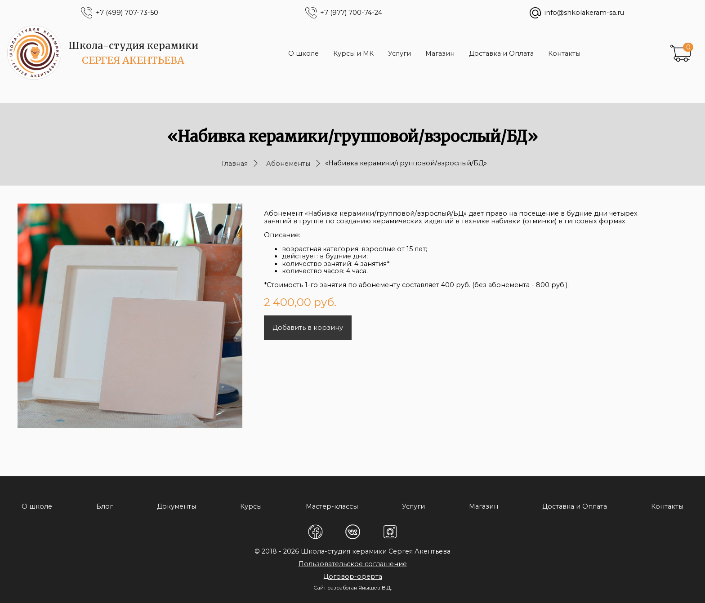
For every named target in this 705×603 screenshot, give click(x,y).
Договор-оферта (352, 576)
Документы (176, 506)
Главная (235, 164)
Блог (104, 506)
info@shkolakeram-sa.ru (584, 13)
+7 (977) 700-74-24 (351, 13)
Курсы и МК (353, 53)
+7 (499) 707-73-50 (127, 13)
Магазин (440, 53)
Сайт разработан (335, 588)
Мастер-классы (332, 506)
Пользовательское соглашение (353, 564)
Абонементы (288, 164)
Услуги (399, 53)
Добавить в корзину (307, 328)
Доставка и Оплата (501, 53)
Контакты (564, 53)
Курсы (251, 506)
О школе (303, 53)
